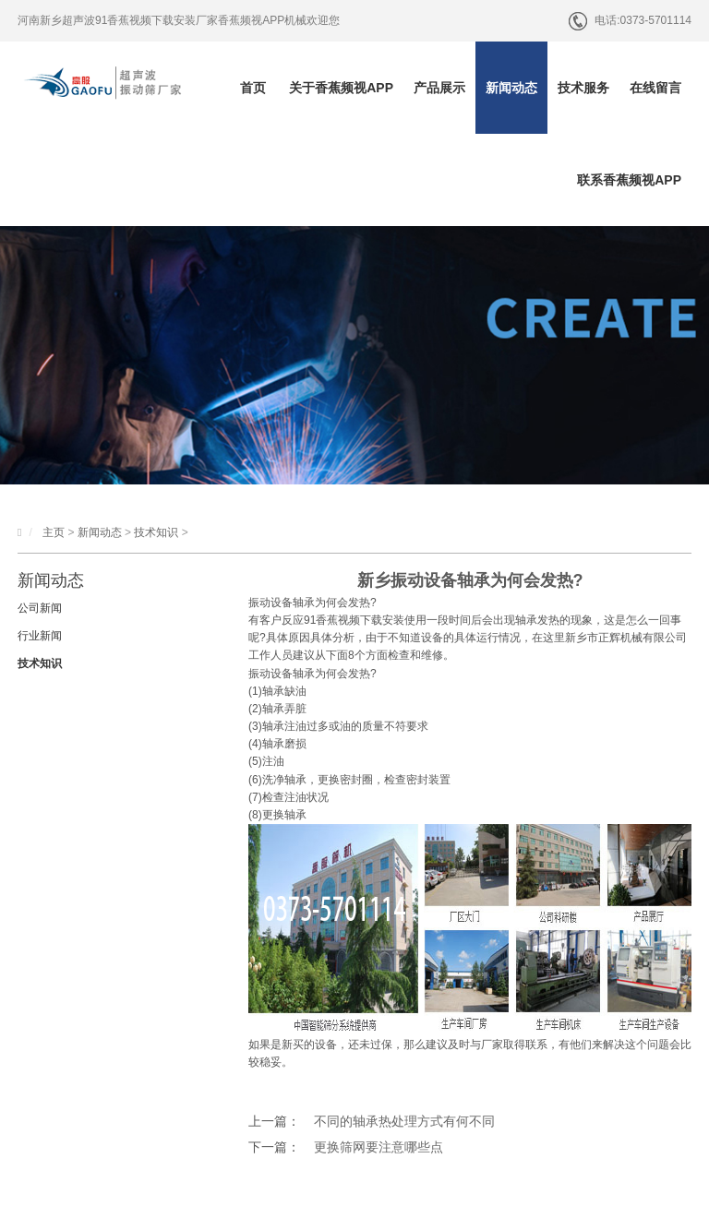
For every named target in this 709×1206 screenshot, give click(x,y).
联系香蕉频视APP (629, 180)
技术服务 (583, 87)
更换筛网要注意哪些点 (378, 1147)
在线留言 (655, 87)
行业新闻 (40, 635)
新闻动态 (511, 87)
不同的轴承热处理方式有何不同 (404, 1121)
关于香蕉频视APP (341, 87)
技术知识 (156, 532)
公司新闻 (40, 608)
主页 (53, 532)
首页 (253, 87)
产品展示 (439, 87)
